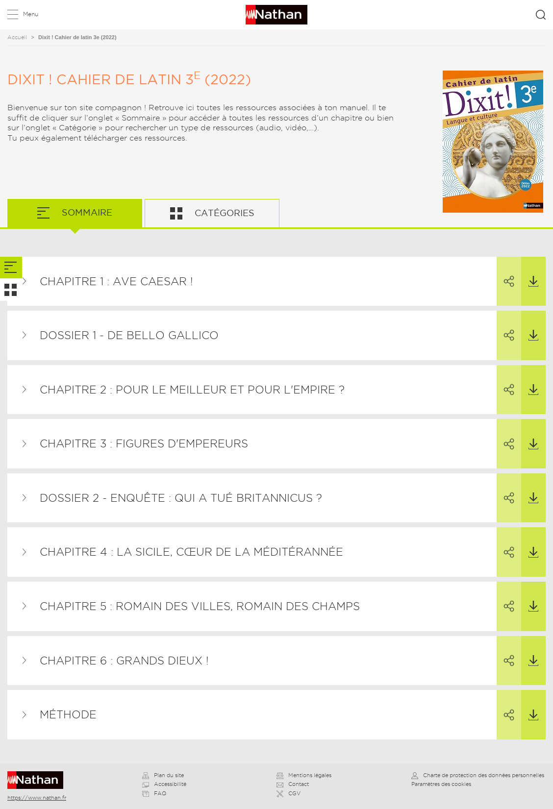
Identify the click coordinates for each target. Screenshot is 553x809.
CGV (288, 793)
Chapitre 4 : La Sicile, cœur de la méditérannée (191, 552)
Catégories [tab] (223, 213)
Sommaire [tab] (85, 212)
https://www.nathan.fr (36, 798)
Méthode (68, 714)
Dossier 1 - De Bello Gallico (129, 335)
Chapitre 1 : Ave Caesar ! (116, 281)
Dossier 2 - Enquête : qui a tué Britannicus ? (181, 498)
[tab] (11, 268)
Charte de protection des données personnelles (477, 775)
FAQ (154, 793)
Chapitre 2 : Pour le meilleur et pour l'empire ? (192, 389)
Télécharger (529, 272)
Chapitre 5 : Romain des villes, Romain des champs (200, 606)
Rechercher (541, 15)
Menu (30, 14)
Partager (505, 272)
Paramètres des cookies (441, 784)
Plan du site (163, 775)
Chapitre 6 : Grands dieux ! (124, 660)
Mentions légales (303, 775)
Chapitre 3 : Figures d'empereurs (144, 443)
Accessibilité (164, 784)
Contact (292, 784)
